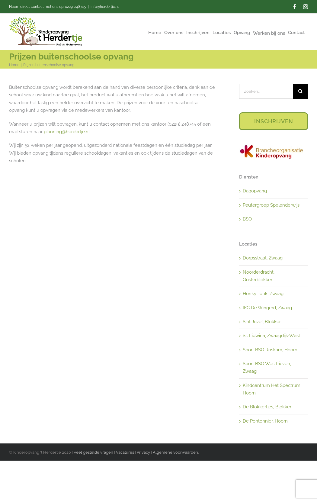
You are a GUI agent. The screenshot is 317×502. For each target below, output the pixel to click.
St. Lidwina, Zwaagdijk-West (271, 335)
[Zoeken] (300, 91)
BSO (247, 219)
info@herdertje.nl (105, 7)
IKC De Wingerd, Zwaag (267, 308)
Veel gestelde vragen (93, 452)
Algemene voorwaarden (175, 452)
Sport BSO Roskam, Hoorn (270, 349)
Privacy (143, 452)
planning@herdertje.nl (67, 131)
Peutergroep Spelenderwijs (271, 205)
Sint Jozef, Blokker (262, 321)
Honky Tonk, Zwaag (263, 293)
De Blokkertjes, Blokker (267, 407)
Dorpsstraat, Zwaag (263, 258)
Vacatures (125, 452)
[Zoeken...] (266, 91)
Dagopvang (255, 191)
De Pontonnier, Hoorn (265, 421)
